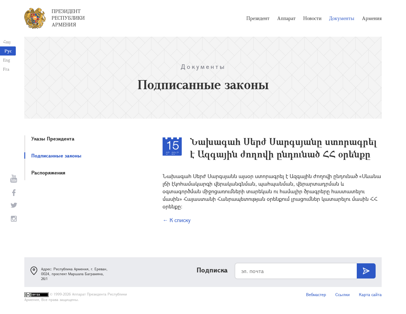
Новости (312, 18)
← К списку (177, 220)
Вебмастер (316, 294)
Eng (6, 60)
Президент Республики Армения (68, 18)
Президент (258, 18)
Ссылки (342, 294)
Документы (341, 18)
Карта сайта (370, 294)
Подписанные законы (56, 155)
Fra (6, 69)
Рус (8, 51)
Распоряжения (48, 172)
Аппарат (286, 18)
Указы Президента (52, 138)
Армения (372, 18)
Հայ (7, 42)
